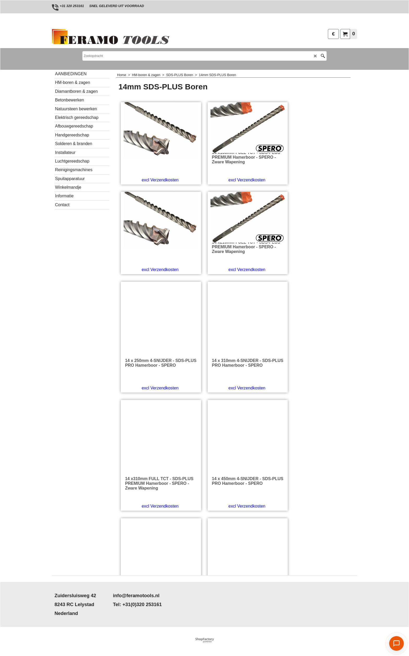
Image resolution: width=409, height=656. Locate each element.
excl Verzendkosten (145, 203)
